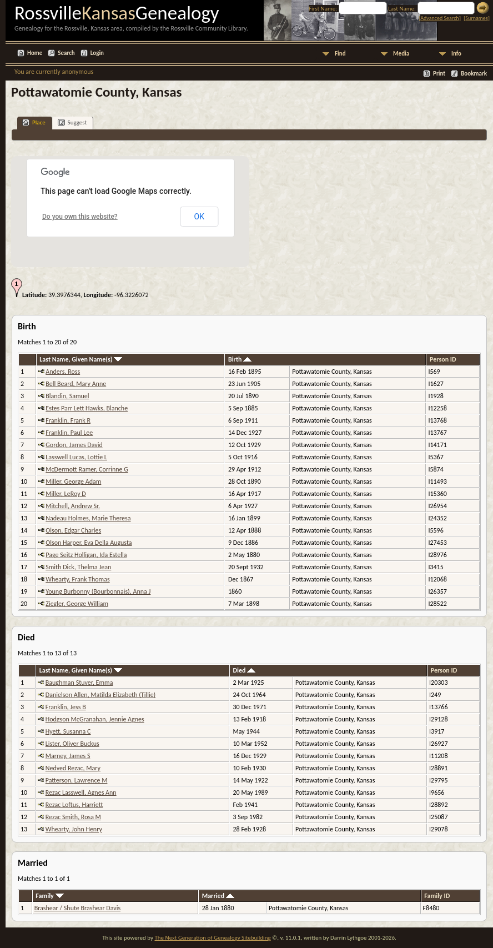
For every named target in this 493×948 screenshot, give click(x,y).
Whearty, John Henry (74, 829)
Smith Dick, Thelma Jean (78, 567)
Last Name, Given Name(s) (80, 359)
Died (244, 670)
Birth (239, 359)
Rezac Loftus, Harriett (74, 805)
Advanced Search (439, 18)
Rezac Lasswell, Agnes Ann (81, 792)
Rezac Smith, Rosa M (73, 817)
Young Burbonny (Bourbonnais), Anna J (98, 591)
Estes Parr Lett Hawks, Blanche (87, 408)
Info (456, 53)
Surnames (476, 18)
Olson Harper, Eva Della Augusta (89, 542)
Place (34, 122)
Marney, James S (68, 756)
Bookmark (474, 73)
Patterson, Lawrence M (77, 780)
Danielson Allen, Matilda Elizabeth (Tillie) (101, 695)
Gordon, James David (74, 445)
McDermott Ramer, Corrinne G (87, 469)
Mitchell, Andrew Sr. (73, 506)
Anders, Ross (63, 371)
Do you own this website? (80, 216)
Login (97, 53)
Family (49, 896)
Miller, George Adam (73, 481)
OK (199, 216)
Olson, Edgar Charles (73, 530)
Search (66, 53)
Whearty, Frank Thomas (77, 579)
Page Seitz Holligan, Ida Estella (86, 555)
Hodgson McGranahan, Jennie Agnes (95, 719)
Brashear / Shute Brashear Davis (77, 908)
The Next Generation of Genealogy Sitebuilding (212, 937)
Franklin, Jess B (66, 707)
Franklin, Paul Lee (69, 433)
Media (401, 53)
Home (34, 53)
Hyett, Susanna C (68, 731)
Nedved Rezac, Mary (73, 768)
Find (340, 53)
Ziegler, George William (77, 604)
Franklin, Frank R (68, 420)
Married (218, 896)
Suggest (72, 122)
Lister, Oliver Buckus (72, 744)
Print (439, 73)
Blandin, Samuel (67, 396)
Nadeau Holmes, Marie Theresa (88, 518)
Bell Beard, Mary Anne (76, 384)
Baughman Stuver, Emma (79, 682)
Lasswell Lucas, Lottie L (76, 457)
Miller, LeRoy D (65, 494)
